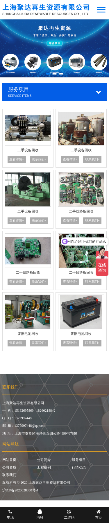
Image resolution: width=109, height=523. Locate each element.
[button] (48, 74)
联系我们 (9, 477)
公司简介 (44, 462)
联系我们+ (39, 159)
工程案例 (44, 469)
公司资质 (9, 469)
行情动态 (79, 469)
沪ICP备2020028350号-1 (20, 492)
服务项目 (79, 462)
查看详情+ (16, 159)
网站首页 (9, 462)
